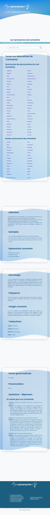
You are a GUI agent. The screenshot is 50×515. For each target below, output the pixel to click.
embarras (9, 129)
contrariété (30, 144)
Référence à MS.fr (34, 499)
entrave (29, 70)
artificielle (29, 147)
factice (29, 152)
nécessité (9, 100)
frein (28, 142)
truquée (9, 158)
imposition (29, 158)
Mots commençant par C (12, 43)
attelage (9, 174)
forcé (8, 155)
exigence (9, 73)
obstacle (9, 124)
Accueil (4, 43)
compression (30, 102)
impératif (29, 121)
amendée (29, 161)
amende (29, 108)
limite (8, 144)
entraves (9, 161)
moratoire (9, 163)
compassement (31, 113)
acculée (29, 129)
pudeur (29, 124)
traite (8, 166)
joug (28, 86)
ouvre (8, 171)
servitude (29, 89)
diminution (29, 163)
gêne (8, 97)
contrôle (29, 135)
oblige (28, 169)
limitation (29, 132)
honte (8, 121)
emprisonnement (11, 119)
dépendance (10, 105)
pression (9, 89)
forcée (29, 155)
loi (27, 97)
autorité (9, 110)
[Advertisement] (25, 29)
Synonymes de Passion (15, 495)
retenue (9, 127)
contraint (9, 150)
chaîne (8, 113)
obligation (9, 70)
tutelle (8, 102)
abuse (28, 171)
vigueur (8, 169)
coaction (9, 84)
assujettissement (31, 78)
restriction (9, 135)
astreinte (9, 81)
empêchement (31, 76)
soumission (30, 166)
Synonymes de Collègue (16, 499)
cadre (28, 110)
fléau (28, 174)
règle (8, 76)
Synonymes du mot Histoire (17, 498)
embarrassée (10, 152)
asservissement (10, 78)
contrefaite (30, 150)
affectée (9, 147)
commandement (11, 94)
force (8, 86)
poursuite (29, 100)
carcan (29, 92)
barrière (8, 142)
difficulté (29, 116)
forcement (30, 119)
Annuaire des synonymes (36, 497)
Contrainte (21, 43)
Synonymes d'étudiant (15, 501)
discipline (29, 94)
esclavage (29, 84)
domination (9, 132)
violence (29, 127)
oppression (30, 73)
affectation (9, 108)
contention (9, 116)
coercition (29, 105)
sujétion (9, 92)
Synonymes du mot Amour (16, 496)
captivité (29, 81)
